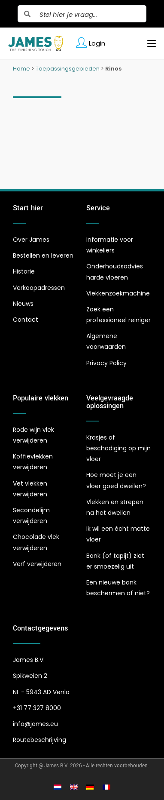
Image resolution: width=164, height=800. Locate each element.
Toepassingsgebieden (68, 68)
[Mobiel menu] (148, 43)
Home (21, 68)
